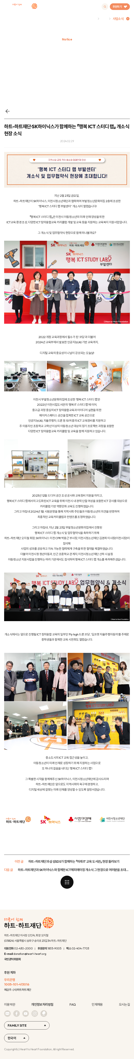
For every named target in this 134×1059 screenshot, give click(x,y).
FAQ (72, 1004)
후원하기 (120, 7)
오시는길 (124, 1004)
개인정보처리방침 (42, 1004)
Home (91, 19)
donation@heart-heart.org (29, 954)
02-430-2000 (23, 948)
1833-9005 (54, 948)
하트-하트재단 (24, 6)
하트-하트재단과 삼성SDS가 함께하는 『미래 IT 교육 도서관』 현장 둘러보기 (73, 861)
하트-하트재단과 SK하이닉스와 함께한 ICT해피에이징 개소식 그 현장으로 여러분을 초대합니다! (74, 870)
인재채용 (97, 1004)
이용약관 (9, 1004)
